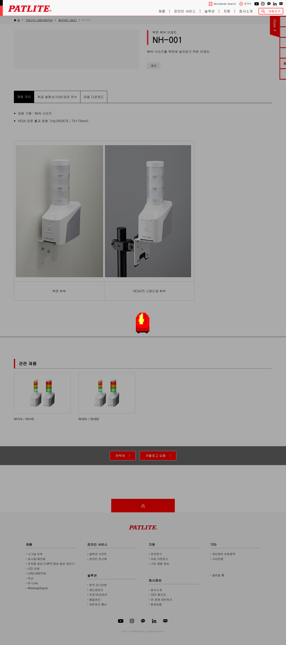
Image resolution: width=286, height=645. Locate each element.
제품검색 (274, 11)
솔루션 (209, 11)
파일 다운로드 (94, 97)
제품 (161, 11)
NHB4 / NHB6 (106, 397)
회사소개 (246, 11)
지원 (226, 11)
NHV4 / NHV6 (42, 397)
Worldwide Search (225, 4)
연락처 (120, 455)
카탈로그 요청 (155, 455)
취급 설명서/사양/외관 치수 (57, 97)
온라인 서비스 (185, 11)
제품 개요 (24, 96)
